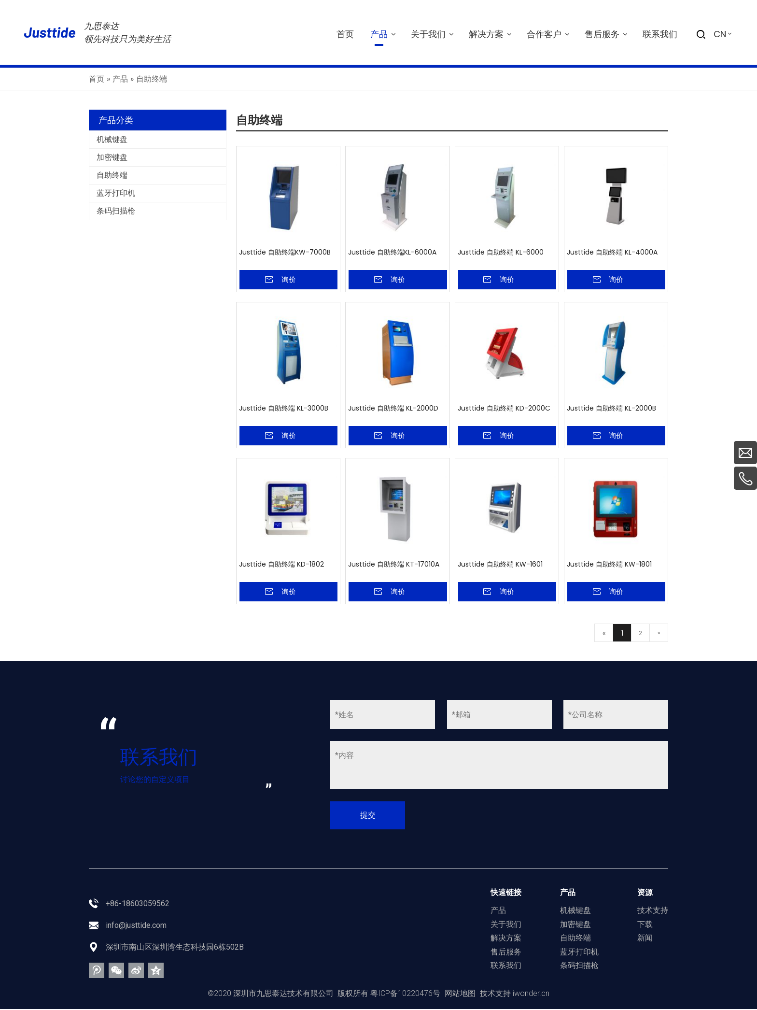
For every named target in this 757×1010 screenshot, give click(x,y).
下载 (645, 925)
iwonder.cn (531, 994)
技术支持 (652, 911)
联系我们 (506, 966)
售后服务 (506, 952)
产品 (498, 911)
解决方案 (506, 939)
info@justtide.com (136, 926)
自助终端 (112, 175)
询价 (288, 279)
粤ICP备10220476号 (405, 994)
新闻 (645, 939)
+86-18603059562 (137, 904)
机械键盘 (112, 139)
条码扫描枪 (116, 210)
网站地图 (460, 994)
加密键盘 (112, 157)
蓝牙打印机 (116, 193)
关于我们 (506, 925)
